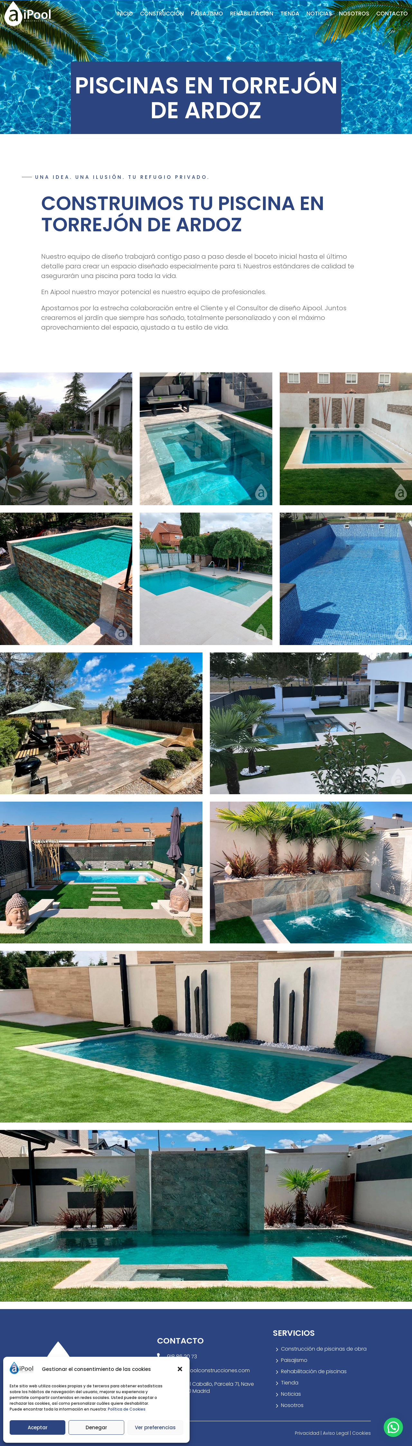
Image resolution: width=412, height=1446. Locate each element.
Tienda (289, 13)
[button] (180, 1369)
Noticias (319, 13)
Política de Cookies (126, 1409)
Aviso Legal (336, 1433)
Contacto (392, 13)
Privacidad (308, 1433)
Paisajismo (207, 13)
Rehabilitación (251, 13)
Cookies (361, 1433)
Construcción (162, 13)
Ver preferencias (155, 1427)
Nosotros (354, 13)
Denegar (96, 1427)
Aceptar (38, 1427)
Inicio (125, 13)
